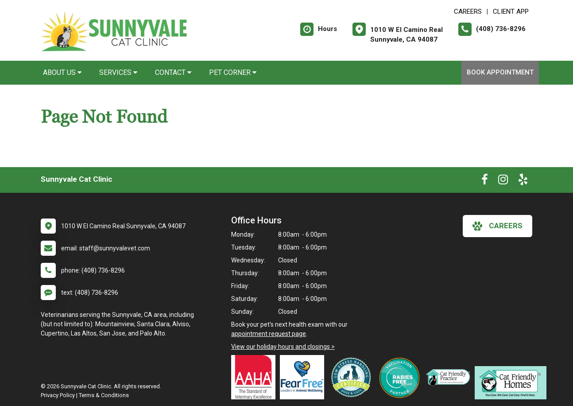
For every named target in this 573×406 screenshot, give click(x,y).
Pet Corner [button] (232, 72)
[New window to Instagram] (503, 181)
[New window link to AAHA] (255, 377)
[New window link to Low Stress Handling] (353, 377)
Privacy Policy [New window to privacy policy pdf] (58, 395)
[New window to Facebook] (484, 181)
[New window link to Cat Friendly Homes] (513, 382)
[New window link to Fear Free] (304, 377)
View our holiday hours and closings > (283, 346)
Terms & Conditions (104, 395)
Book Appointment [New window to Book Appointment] (500, 72)
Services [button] (118, 72)
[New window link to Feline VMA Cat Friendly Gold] (450, 377)
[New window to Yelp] (523, 181)
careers (497, 226)
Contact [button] (173, 72)
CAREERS (468, 12)
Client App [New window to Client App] (511, 12)
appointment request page (268, 333)
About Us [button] (62, 72)
